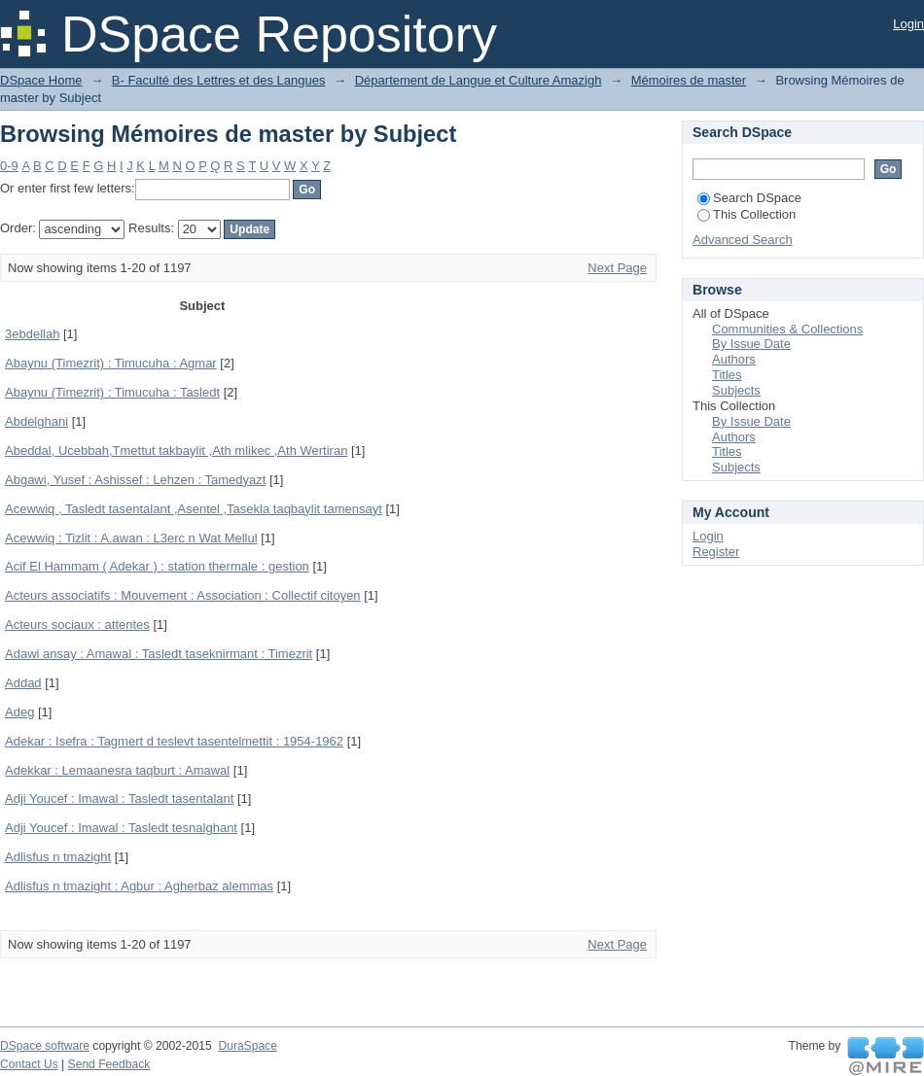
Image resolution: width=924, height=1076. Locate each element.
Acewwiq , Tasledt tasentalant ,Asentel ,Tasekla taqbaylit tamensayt (193, 509)
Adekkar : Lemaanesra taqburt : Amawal (117, 770)
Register (716, 551)
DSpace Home (41, 80)
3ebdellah (32, 334)
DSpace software (44, 1046)
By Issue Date (751, 343)
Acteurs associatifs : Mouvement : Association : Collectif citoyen (183, 595)
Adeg (19, 712)
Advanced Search (743, 239)
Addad (23, 683)
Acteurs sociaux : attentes (77, 624)
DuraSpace (247, 1046)
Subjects (736, 390)
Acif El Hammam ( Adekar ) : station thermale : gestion (157, 566)
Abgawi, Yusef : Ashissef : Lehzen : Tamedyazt (135, 479)
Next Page (617, 267)
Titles (727, 374)
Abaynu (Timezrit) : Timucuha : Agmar (111, 363)
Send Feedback (109, 1064)
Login (908, 24)
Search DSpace (749, 198)
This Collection (746, 214)
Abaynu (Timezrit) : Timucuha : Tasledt (112, 392)
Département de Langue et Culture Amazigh (478, 80)
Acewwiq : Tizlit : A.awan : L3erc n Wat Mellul (131, 538)
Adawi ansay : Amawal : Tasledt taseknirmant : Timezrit (158, 653)
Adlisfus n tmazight (58, 857)
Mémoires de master (688, 80)
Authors (734, 359)
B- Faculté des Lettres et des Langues (219, 80)
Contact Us (29, 1064)
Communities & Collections (787, 329)
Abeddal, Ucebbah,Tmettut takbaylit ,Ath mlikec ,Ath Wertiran (176, 450)
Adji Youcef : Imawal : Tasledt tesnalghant (121, 827)
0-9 (9, 165)
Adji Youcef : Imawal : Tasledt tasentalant (119, 798)
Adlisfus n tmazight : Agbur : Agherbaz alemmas (139, 886)
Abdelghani (36, 421)
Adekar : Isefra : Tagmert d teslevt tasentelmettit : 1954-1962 (174, 741)
